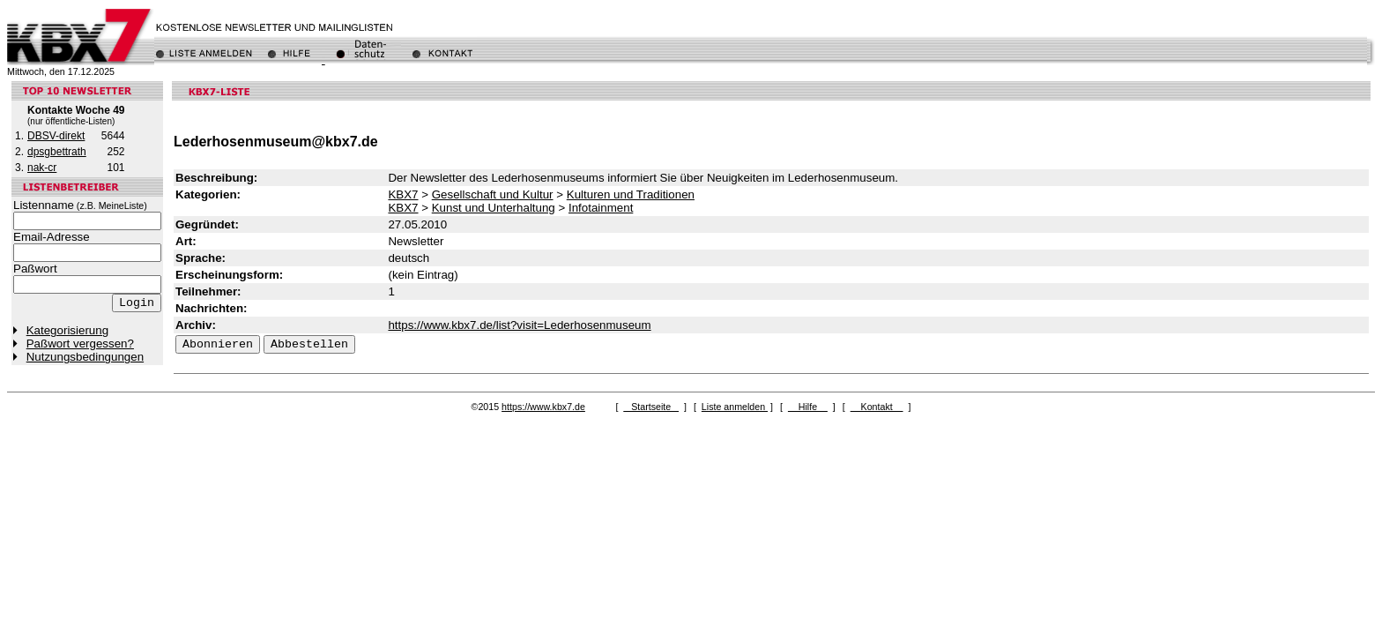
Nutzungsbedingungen (85, 356)
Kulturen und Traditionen (631, 194)
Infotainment (600, 207)
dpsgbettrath (56, 152)
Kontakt (877, 406)
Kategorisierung (67, 330)
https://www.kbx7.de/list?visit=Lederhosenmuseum (519, 325)
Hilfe (808, 406)
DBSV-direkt (56, 136)
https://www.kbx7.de (543, 406)
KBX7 (403, 194)
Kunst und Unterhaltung (493, 207)
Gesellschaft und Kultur (493, 194)
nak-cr (41, 167)
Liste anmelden (735, 406)
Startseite (651, 406)
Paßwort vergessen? (80, 343)
